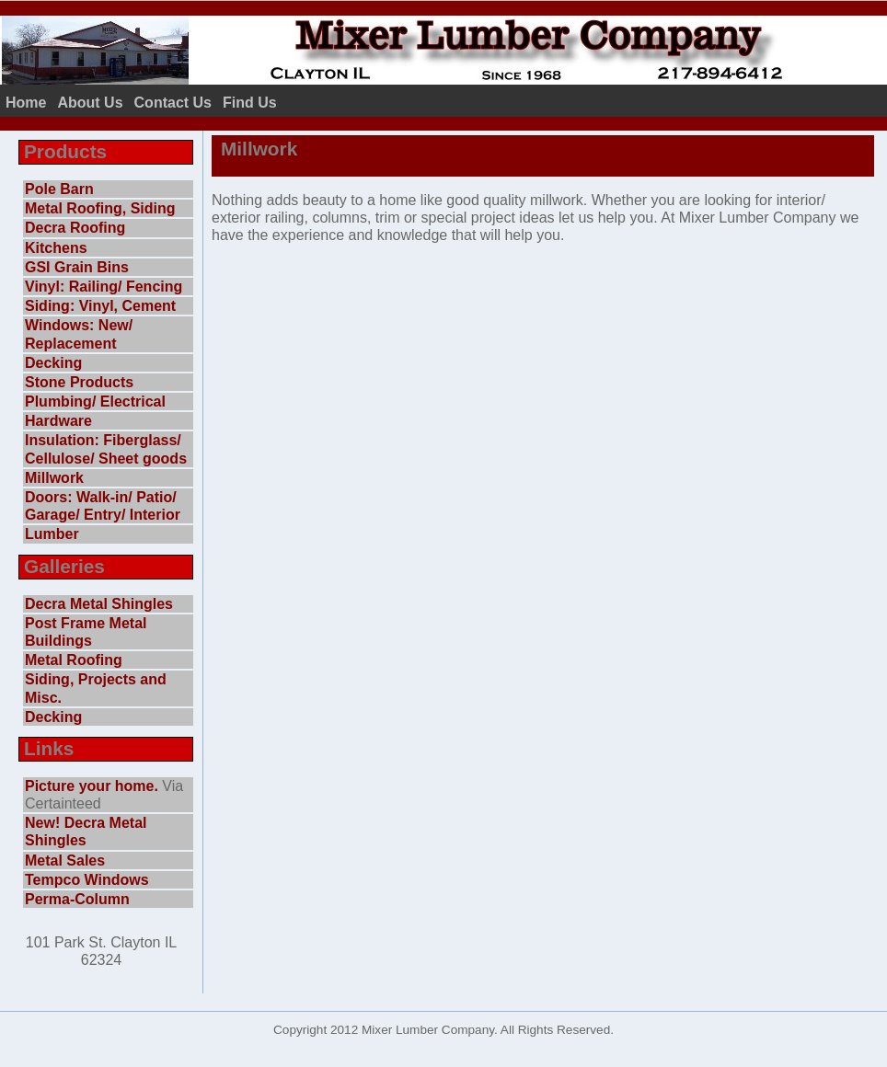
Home (26, 102)
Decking (53, 363)
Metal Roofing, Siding (100, 208)
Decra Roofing (75, 227)
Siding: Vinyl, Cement (100, 306)
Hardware (58, 421)
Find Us (250, 102)
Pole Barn (59, 189)
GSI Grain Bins (77, 267)
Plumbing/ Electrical (95, 401)
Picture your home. (91, 786)
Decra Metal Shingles (99, 604)
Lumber (52, 534)
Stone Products (79, 382)
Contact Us (173, 102)
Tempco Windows (87, 880)
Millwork (54, 478)
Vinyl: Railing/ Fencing (103, 286)
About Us (89, 102)
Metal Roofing (73, 660)
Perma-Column (77, 899)
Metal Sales (65, 860)
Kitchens (56, 248)
